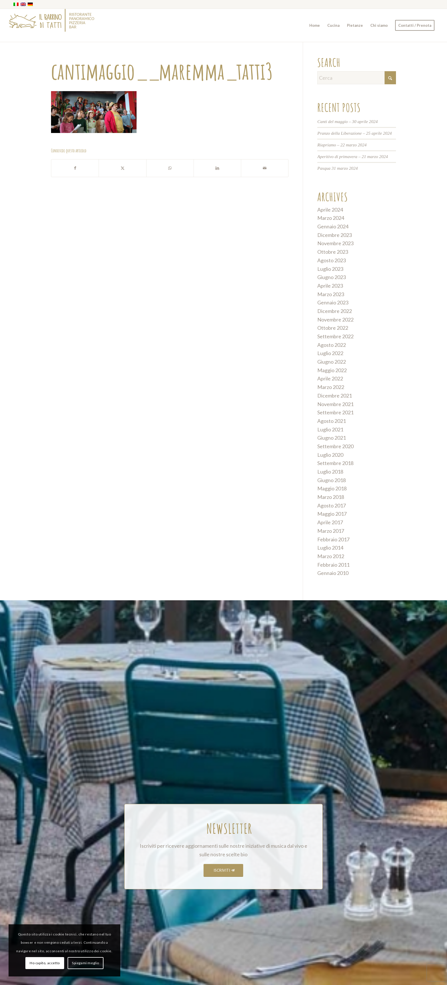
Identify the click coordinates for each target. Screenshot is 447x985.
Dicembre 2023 (334, 235)
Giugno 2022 (331, 362)
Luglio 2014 (330, 547)
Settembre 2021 (335, 412)
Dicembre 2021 (334, 395)
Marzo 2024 (330, 218)
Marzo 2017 (330, 531)
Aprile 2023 (330, 285)
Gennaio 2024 (332, 226)
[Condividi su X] (122, 168)
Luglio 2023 (330, 269)
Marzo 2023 (330, 294)
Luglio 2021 (330, 429)
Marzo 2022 (330, 387)
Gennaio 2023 (332, 302)
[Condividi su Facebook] (75, 168)
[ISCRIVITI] (223, 870)
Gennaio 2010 (332, 573)
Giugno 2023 (331, 277)
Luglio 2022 (330, 353)
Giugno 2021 (331, 438)
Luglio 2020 (330, 455)
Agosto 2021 (331, 421)
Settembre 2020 (335, 446)
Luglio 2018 (330, 471)
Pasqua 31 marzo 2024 (337, 168)
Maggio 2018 (332, 488)
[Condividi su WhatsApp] (170, 168)
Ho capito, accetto (45, 963)
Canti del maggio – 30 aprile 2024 (347, 121)
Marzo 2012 (330, 556)
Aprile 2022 (330, 378)
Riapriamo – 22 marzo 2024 (342, 144)
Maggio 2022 (332, 370)
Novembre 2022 (335, 319)
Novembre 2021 (335, 404)
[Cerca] (356, 77)
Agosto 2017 (331, 505)
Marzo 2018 (330, 497)
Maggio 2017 (332, 514)
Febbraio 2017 (333, 539)
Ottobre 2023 (332, 252)
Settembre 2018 (335, 463)
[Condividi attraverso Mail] (264, 168)
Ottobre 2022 (332, 328)
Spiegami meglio (85, 963)
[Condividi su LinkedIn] (217, 168)
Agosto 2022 (331, 345)
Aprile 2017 (330, 522)
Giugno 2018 (331, 480)
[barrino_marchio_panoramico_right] (51, 25)
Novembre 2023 (335, 243)
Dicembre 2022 (334, 311)
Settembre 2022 (335, 336)
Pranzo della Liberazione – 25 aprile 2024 (354, 133)
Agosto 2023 (331, 260)
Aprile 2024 (330, 209)
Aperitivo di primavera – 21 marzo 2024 (352, 156)
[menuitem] (315, 25)
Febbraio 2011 (333, 565)
